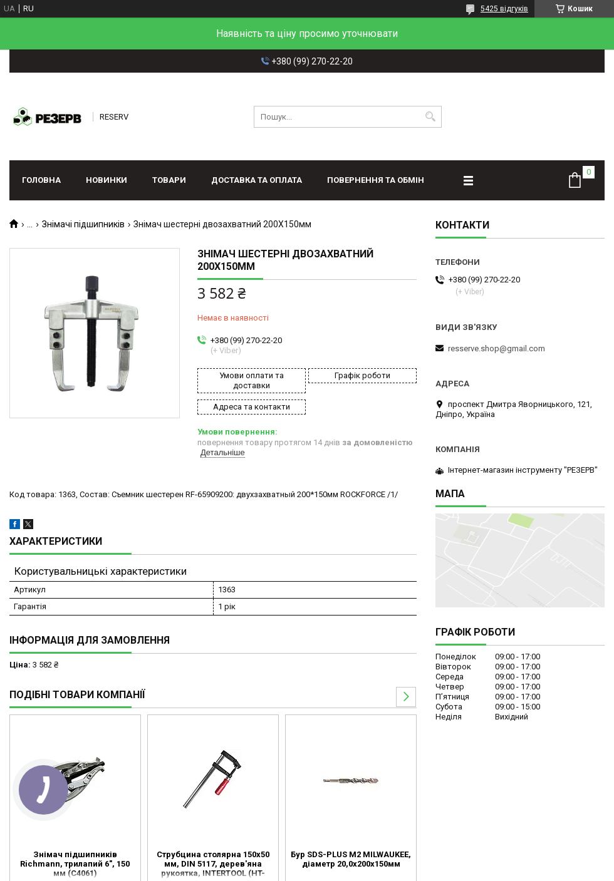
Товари (169, 180)
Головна (41, 180)
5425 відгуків (504, 8)
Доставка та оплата (256, 180)
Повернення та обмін (375, 180)
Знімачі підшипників (83, 224)
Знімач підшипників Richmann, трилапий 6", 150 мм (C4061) (75, 864)
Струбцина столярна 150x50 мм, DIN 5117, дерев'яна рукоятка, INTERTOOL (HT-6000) (213, 865)
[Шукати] (431, 117)
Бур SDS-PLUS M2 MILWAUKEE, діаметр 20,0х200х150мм (351, 859)
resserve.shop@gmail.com (496, 348)
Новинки (106, 180)
